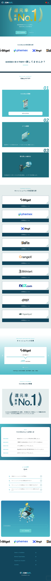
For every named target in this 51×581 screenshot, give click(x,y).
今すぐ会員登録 (21, 32)
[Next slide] (48, 355)
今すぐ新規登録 (25, 530)
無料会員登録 (25, 113)
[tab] (23, 367)
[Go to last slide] (3, 355)
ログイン (31, 32)
